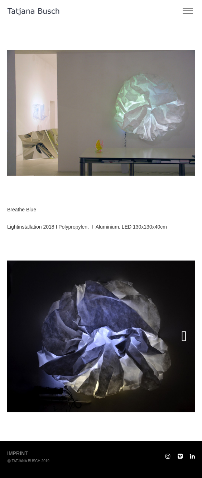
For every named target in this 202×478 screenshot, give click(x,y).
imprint (17, 453)
